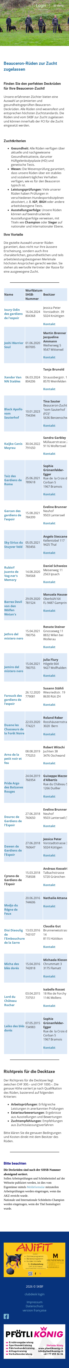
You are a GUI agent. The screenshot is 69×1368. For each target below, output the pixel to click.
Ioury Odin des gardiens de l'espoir (13, 314)
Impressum (35, 1302)
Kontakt (49, 357)
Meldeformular (36, 1187)
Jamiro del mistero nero (13, 669)
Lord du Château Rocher (10, 1001)
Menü (58, 5)
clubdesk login (35, 1294)
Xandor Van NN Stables (13, 379)
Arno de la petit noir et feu (13, 759)
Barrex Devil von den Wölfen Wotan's (13, 608)
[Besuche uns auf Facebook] (6, 1316)
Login (41, 5)
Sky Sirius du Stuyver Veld (13, 545)
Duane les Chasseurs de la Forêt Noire (14, 729)
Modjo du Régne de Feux (11, 909)
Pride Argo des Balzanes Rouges (13, 787)
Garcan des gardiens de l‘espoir (12, 515)
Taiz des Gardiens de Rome (13, 480)
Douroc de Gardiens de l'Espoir (13, 821)
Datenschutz (34, 1306)
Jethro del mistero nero (13, 636)
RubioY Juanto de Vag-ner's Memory (11, 573)
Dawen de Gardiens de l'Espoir (13, 850)
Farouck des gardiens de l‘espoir (13, 700)
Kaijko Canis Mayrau (13, 446)
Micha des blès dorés (11, 966)
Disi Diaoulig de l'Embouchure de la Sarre (14, 936)
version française (34, 1310)
